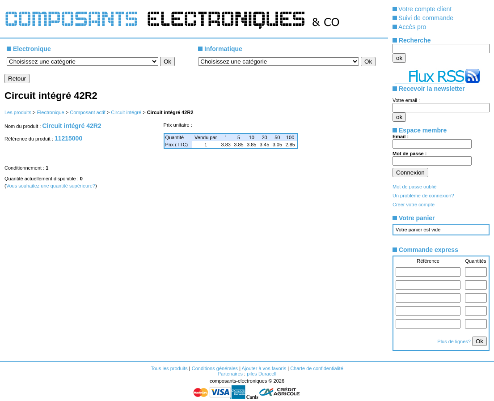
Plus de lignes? (454, 341)
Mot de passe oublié (414, 186)
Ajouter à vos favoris (263, 368)
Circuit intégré (126, 112)
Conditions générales (215, 368)
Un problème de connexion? (423, 195)
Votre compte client (425, 9)
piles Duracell (261, 373)
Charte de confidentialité (316, 368)
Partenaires (230, 373)
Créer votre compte (414, 204)
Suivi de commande (425, 17)
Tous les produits (169, 368)
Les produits (17, 112)
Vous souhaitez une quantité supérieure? (50, 185)
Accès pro (412, 26)
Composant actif (87, 112)
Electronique (50, 112)
